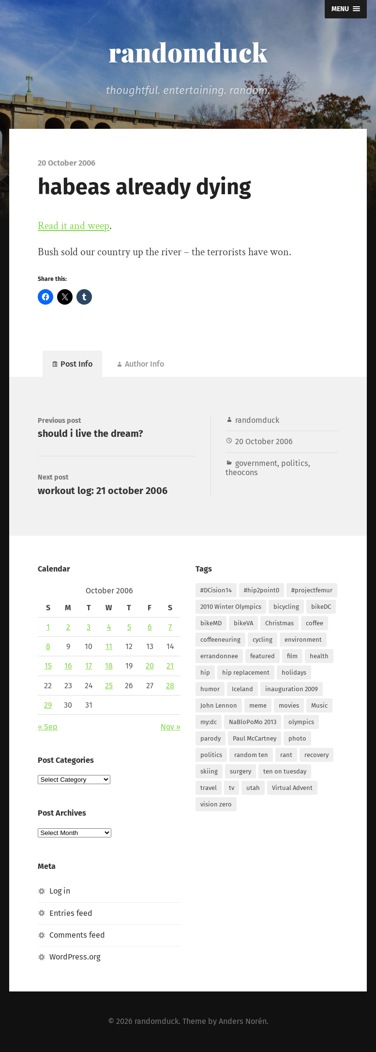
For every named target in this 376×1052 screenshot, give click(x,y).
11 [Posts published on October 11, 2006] (108, 646)
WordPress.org (74, 956)
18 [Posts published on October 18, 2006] (109, 665)
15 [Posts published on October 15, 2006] (48, 665)
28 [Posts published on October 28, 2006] (170, 685)
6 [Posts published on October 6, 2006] (150, 627)
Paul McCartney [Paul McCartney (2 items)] (254, 738)
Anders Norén (243, 1021)
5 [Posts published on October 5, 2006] (129, 627)
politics (294, 463)
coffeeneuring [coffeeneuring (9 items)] (220, 639)
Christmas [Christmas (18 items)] (279, 623)
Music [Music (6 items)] (319, 705)
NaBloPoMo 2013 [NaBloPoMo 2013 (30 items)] (252, 722)
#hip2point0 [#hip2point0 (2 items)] (261, 590)
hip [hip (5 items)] (205, 672)
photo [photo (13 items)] (297, 738)
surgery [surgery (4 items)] (240, 771)
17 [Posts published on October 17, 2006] (88, 665)
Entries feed (70, 912)
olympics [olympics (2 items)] (301, 722)
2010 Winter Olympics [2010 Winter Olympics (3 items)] (230, 606)
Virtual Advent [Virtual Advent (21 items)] (292, 787)
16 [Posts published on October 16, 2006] (68, 665)
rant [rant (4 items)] (286, 754)
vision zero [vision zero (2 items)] (216, 804)
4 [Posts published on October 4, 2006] (109, 627)
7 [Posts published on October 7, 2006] (170, 627)
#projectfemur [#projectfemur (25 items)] (311, 590)
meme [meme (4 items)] (258, 705)
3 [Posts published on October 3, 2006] (88, 627)
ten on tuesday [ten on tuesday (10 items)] (284, 771)
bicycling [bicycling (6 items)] (286, 606)
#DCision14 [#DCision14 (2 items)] (216, 590)
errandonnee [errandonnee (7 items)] (219, 656)
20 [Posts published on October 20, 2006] (150, 665)
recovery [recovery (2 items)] (316, 754)
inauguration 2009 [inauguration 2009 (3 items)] (291, 689)
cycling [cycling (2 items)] (262, 639)
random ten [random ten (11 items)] (251, 754)
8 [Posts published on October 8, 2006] (48, 646)
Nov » (170, 726)
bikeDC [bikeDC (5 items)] (321, 606)
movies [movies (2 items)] (289, 705)
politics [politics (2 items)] (211, 754)
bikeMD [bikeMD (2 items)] (211, 623)
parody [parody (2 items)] (210, 738)
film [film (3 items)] (292, 656)
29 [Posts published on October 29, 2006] (48, 705)
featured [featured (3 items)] (262, 656)
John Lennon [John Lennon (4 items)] (218, 705)
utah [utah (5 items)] (253, 787)
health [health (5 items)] (319, 656)
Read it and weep (73, 226)
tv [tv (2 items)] (231, 787)
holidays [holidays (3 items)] (294, 672)
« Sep (48, 726)
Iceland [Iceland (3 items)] (242, 689)
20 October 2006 (264, 441)
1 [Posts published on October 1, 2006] (48, 627)
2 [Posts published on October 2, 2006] (68, 627)
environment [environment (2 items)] (303, 639)
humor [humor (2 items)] (210, 689)
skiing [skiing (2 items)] (209, 771)
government (256, 463)
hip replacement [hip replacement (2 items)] (246, 672)
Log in (59, 891)
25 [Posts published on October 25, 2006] (109, 685)
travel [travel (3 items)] (208, 787)
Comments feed (77, 935)
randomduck (188, 51)
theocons (242, 472)
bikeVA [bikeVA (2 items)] (243, 623)
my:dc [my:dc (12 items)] (208, 722)
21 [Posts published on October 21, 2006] (170, 665)
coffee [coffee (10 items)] (314, 623)
